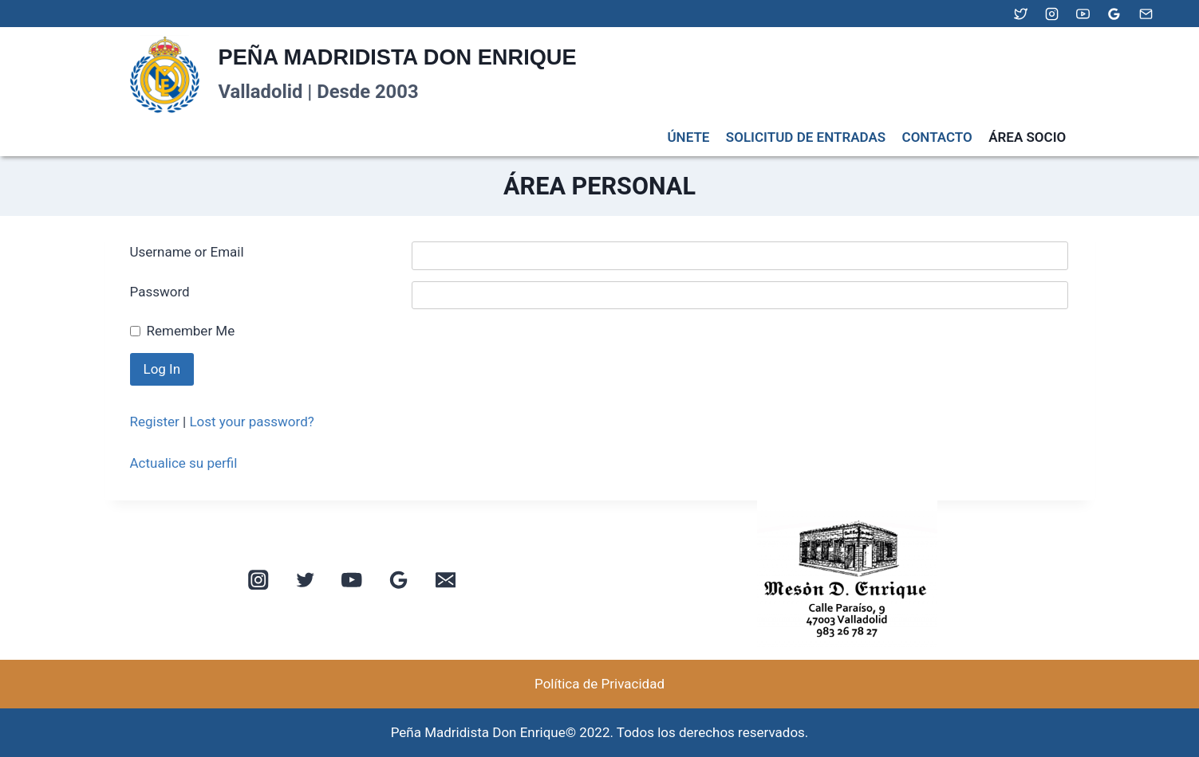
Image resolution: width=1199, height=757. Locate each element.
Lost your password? (251, 421)
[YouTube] (1083, 13)
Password (160, 292)
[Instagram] (1052, 13)
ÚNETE (688, 137)
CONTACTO (937, 137)
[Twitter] (1021, 13)
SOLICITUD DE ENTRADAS (805, 137)
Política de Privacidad (599, 684)
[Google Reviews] (1114, 13)
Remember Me (191, 331)
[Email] (1145, 13)
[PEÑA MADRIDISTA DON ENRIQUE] (351, 75)
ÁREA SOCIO (1027, 137)
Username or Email (187, 252)
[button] (624, 580)
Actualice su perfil (184, 463)
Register (154, 421)
